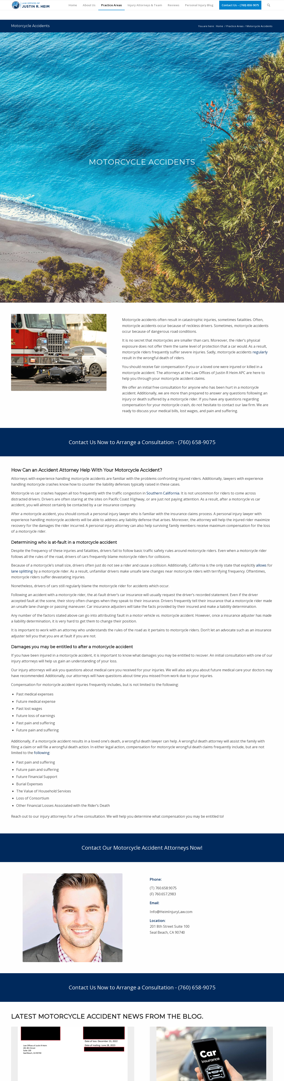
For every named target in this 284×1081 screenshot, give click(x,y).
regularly (260, 352)
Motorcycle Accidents (30, 26)
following (41, 752)
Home (219, 26)
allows (261, 565)
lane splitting (22, 571)
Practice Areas (234, 26)
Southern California (162, 493)
